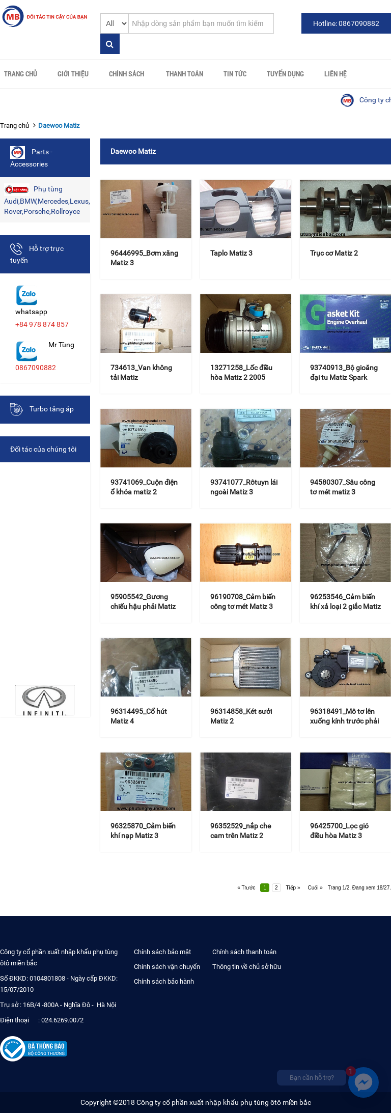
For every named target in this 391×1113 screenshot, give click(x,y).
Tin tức (235, 73)
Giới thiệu (73, 73)
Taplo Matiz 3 (231, 253)
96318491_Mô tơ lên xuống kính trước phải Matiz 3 (344, 721)
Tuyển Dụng (285, 73)
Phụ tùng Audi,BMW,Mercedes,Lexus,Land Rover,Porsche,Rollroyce (47, 199)
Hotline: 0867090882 (346, 23)
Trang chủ (20, 73)
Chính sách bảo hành (164, 981)
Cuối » (315, 888)
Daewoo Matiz (58, 125)
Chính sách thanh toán (244, 952)
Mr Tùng (61, 345)
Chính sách (126, 73)
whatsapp (31, 312)
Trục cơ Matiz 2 (334, 253)
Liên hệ (335, 73)
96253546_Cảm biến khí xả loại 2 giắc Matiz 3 (345, 606)
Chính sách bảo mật (162, 952)
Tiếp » (293, 888)
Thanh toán (184, 73)
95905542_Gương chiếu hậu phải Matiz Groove (143, 606)
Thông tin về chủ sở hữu (246, 966)
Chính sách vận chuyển (167, 966)
